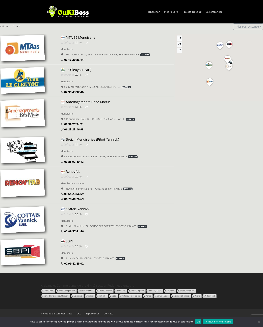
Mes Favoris (171, 12)
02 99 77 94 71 (74, 124)
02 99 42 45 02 (74, 263)
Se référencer (214, 12)
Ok (198, 321)
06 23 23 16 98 (74, 129)
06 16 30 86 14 (74, 60)
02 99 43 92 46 (74, 92)
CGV (79, 313)
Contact (108, 313)
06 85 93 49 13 (74, 161)
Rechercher (153, 12)
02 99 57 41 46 (74, 231)
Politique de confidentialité (56, 313)
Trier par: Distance (247, 26)
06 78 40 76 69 (74, 199)
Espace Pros (92, 313)
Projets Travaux (192, 12)
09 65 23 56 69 (74, 194)
